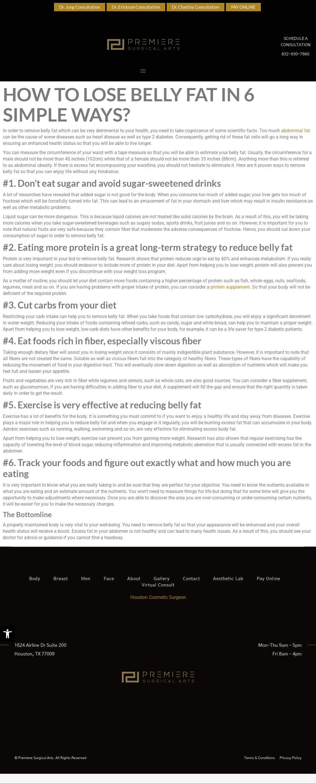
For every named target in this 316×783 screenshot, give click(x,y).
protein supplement (230, 296)
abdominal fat (295, 140)
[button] (7, 633)
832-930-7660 (295, 59)
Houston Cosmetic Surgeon (158, 606)
